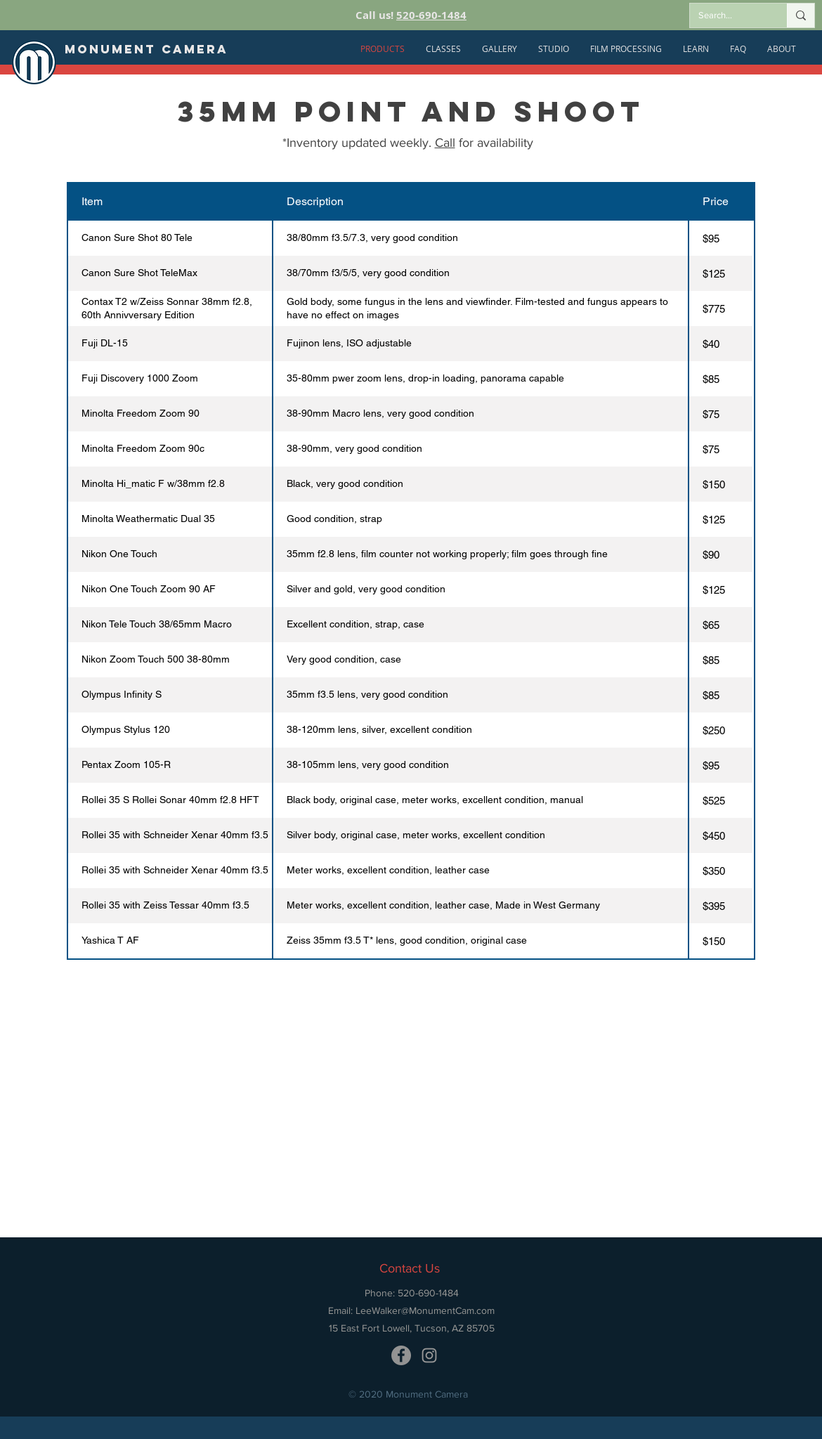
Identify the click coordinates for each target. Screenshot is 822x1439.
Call (445, 143)
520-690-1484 (431, 15)
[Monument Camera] (146, 49)
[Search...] (727, 15)
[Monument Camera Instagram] (429, 1355)
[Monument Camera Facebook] (401, 1355)
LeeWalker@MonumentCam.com (425, 1310)
